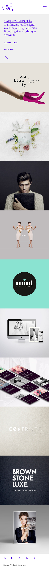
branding (9, 49)
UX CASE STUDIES (11, 43)
